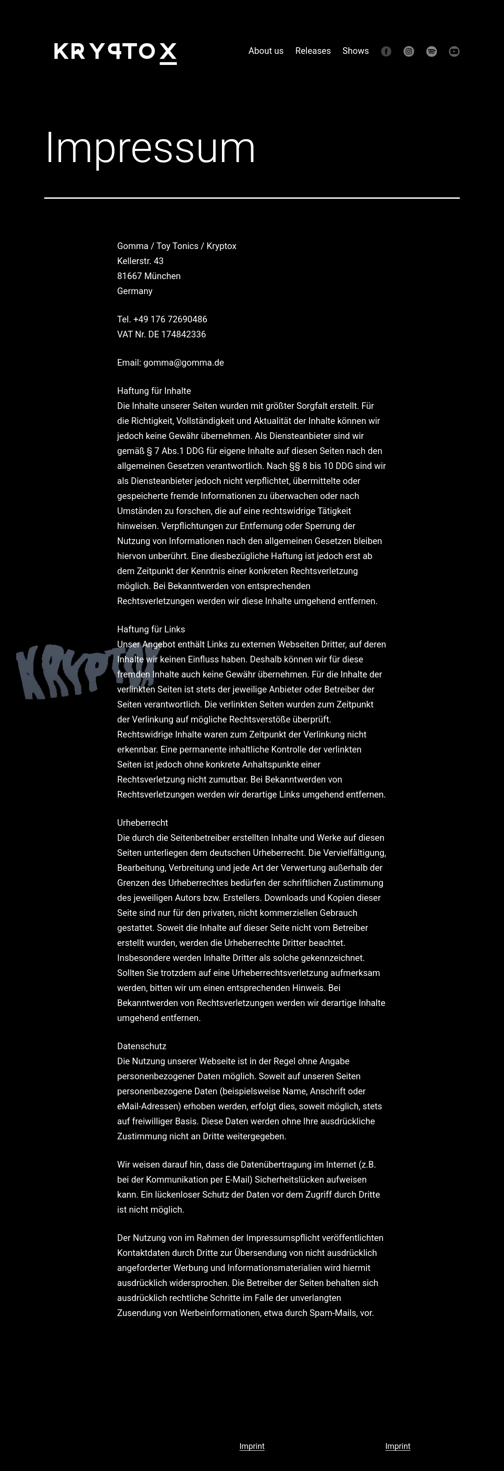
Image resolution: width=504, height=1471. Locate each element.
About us (266, 50)
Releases (313, 50)
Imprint (251, 1446)
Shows (356, 50)
